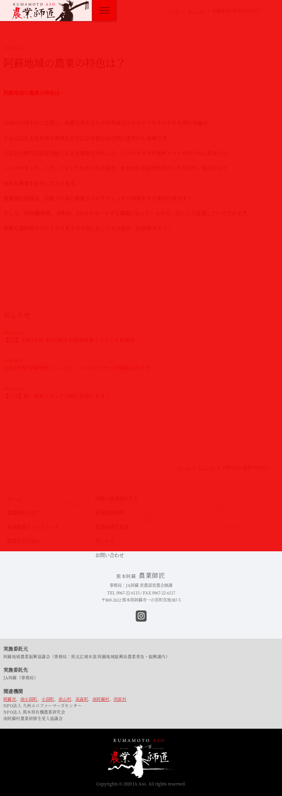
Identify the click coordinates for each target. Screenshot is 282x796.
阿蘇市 (9, 699)
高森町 (82, 699)
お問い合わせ (109, 554)
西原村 (120, 699)
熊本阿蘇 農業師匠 (50, 10)
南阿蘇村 (101, 699)
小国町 (48, 699)
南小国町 (28, 699)
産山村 (65, 699)
